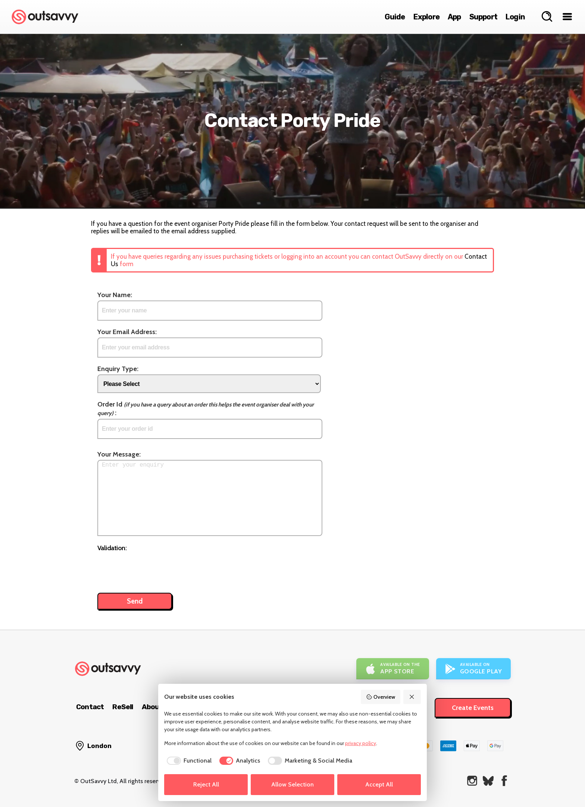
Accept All (379, 784)
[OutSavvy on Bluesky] (488, 780)
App (454, 16)
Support (483, 16)
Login (515, 16)
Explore (426, 16)
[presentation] (154, 568)
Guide (395, 16)
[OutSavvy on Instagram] (472, 780)
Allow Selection (292, 784)
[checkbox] (188, 760)
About (152, 706)
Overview (380, 697)
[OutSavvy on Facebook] (504, 780)
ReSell (122, 706)
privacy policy (360, 743)
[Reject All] (412, 697)
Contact (90, 706)
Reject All (206, 784)
